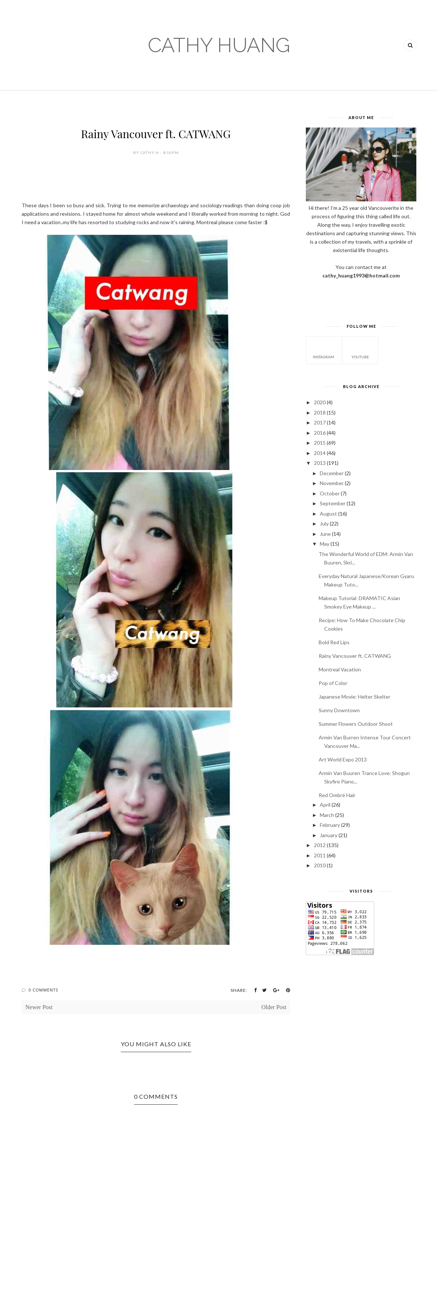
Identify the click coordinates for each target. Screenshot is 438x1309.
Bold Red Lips (334, 642)
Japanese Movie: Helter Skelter (354, 696)
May (324, 544)
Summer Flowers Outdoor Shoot (356, 724)
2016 (320, 433)
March (327, 815)
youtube (360, 349)
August (328, 513)
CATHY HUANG (219, 45)
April (325, 804)
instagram (323, 349)
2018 (320, 412)
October (330, 493)
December (332, 473)
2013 (320, 463)
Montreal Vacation (340, 669)
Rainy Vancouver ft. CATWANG (355, 656)
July (324, 523)
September (332, 503)
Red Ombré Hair (337, 795)
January (328, 835)
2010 (320, 865)
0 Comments (43, 990)
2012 (320, 845)
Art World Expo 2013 (343, 759)
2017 (320, 422)
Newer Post (39, 1007)
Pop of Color (333, 683)
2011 (320, 855)
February (330, 825)
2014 (320, 453)
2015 (320, 443)
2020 (320, 402)
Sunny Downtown (339, 710)
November (332, 483)
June (325, 534)
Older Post (273, 1007)
